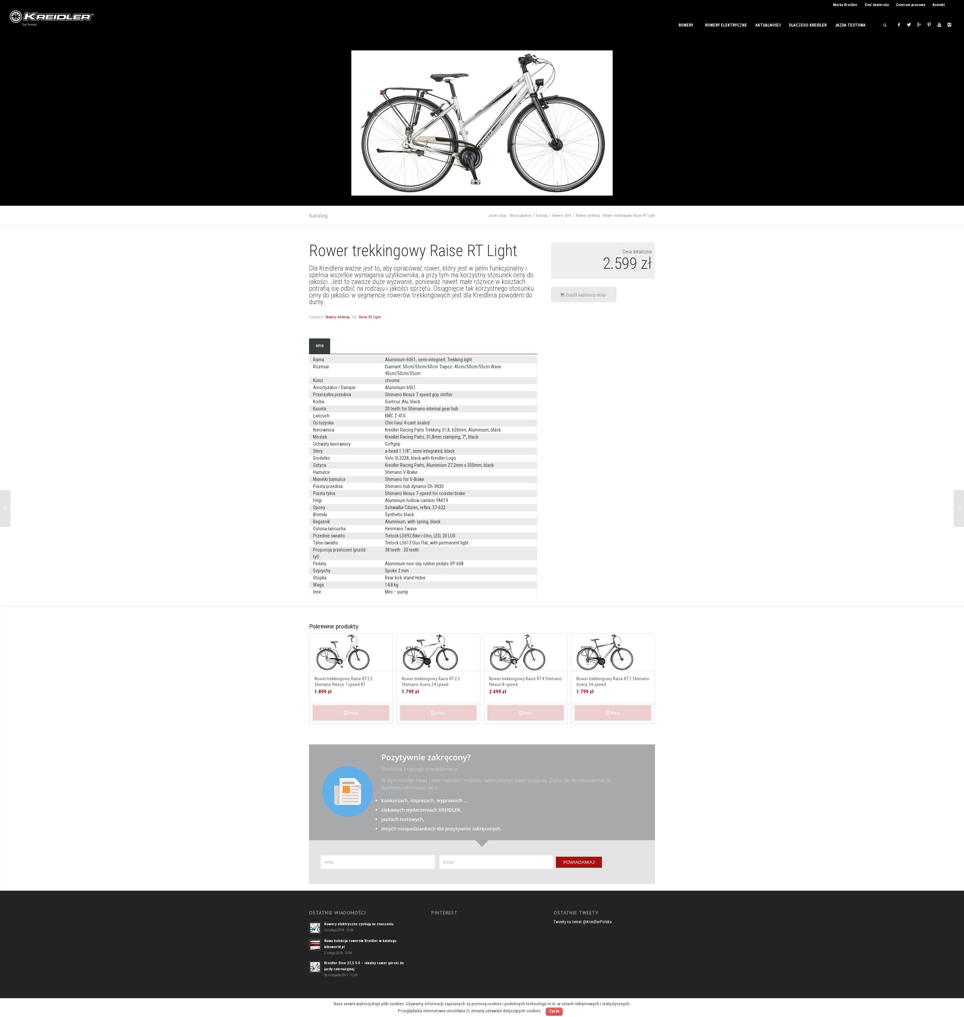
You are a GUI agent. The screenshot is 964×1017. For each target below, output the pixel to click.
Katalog (318, 215)
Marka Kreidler (845, 5)
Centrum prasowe (910, 5)
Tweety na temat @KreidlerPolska (583, 921)
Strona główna (520, 215)
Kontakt (938, 5)
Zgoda (554, 1011)
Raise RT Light (370, 317)
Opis (320, 346)
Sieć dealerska (877, 5)
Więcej (351, 713)
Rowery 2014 (561, 215)
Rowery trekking (588, 215)
